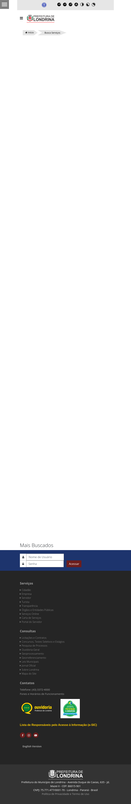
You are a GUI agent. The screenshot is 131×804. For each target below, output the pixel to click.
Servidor (26, 597)
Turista (25, 602)
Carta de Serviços (31, 617)
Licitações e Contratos (34, 637)
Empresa (27, 594)
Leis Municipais (30, 661)
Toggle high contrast (82, 4)
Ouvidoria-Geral (30, 649)
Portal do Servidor (32, 622)
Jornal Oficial (29, 665)
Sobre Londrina (30, 669)
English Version (32, 746)
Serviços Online (30, 614)
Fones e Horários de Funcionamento (42, 694)
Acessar (74, 564)
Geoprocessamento (33, 653)
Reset (71, 4)
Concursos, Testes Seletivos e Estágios (43, 641)
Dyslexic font (76, 4)
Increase (59, 4)
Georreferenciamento (34, 657)
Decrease (65, 4)
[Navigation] (21, 18)
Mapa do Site (29, 673)
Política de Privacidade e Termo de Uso (65, 794)
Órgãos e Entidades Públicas (38, 610)
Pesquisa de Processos (34, 645)
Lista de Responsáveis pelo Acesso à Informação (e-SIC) (58, 724)
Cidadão (26, 590)
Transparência (30, 606)
